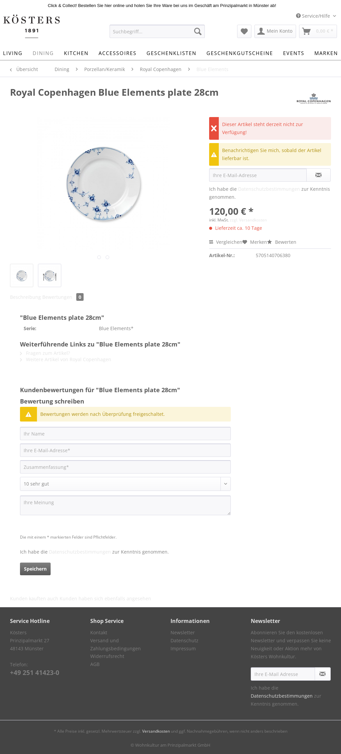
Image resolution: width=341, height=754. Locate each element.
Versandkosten (156, 731)
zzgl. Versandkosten (248, 220)
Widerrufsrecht (107, 656)
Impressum (183, 648)
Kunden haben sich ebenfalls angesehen (105, 598)
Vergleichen (225, 242)
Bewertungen (63, 297)
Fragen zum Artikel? (45, 353)
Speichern (35, 569)
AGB (95, 664)
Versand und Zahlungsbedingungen (115, 644)
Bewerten (281, 242)
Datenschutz (184, 640)
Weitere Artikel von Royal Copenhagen (65, 359)
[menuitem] (157, 34)
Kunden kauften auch (34, 598)
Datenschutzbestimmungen (269, 189)
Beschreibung (25, 297)
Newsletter (182, 632)
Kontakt (98, 632)
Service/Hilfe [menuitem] (313, 16)
